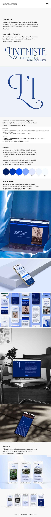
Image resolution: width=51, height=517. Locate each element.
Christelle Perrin (10, 4)
